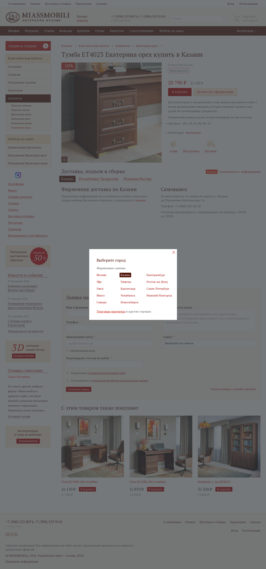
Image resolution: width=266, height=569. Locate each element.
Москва (101, 275)
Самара (102, 302)
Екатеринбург (155, 275)
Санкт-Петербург (157, 288)
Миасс (101, 295)
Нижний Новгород (159, 295)
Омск (100, 288)
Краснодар (128, 288)
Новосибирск (129, 302)
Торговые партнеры (111, 311)
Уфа (99, 282)
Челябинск (128, 295)
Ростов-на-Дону (157, 282)
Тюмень (126, 282)
